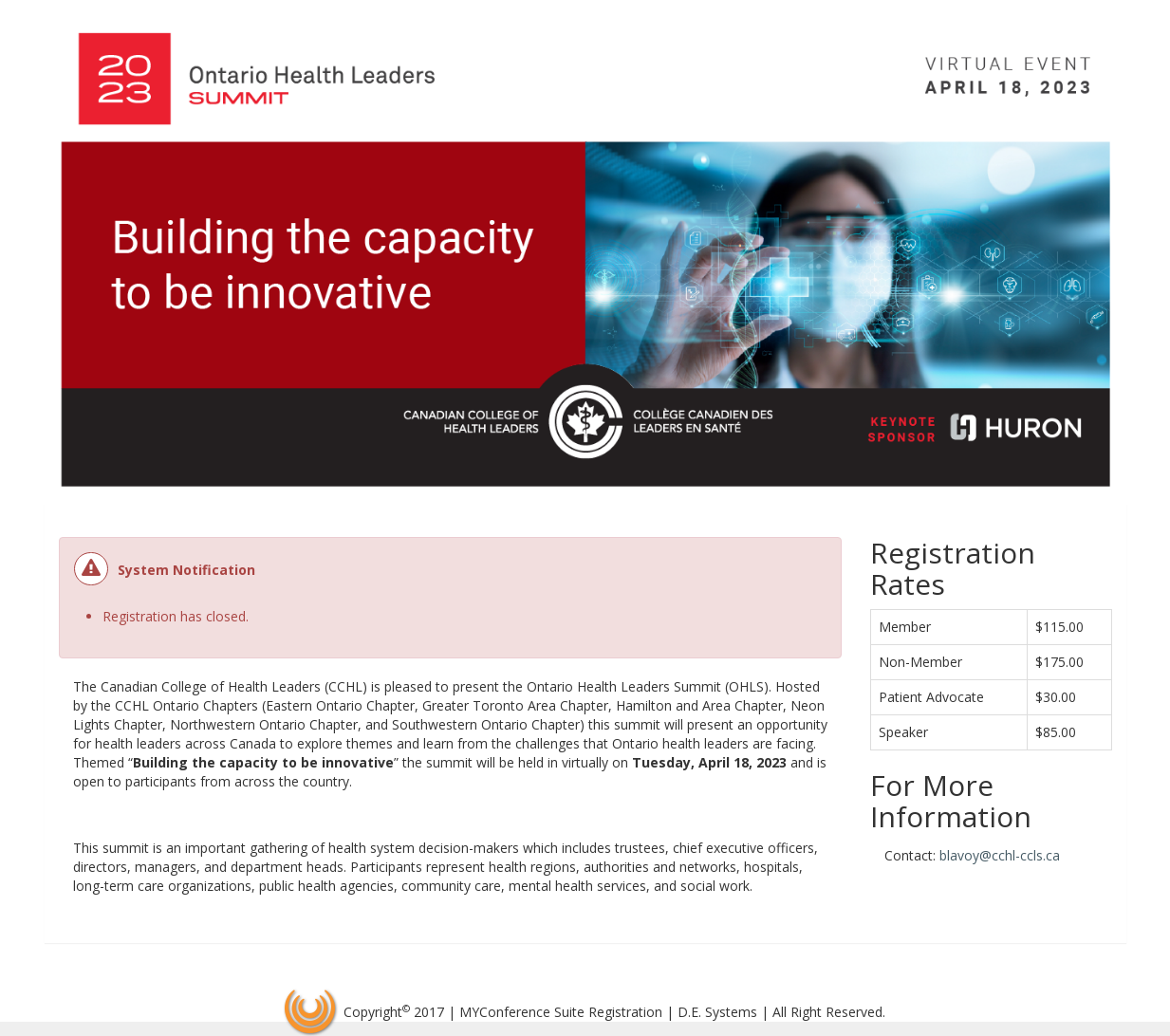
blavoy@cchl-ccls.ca (999, 855)
